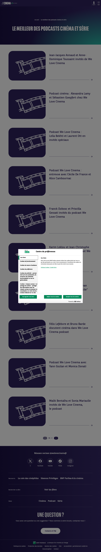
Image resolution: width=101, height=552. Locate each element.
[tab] (28, 258)
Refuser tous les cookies (53, 296)
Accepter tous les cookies (72, 296)
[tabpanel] (61, 263)
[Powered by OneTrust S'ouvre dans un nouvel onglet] (75, 302)
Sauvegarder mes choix (28, 296)
